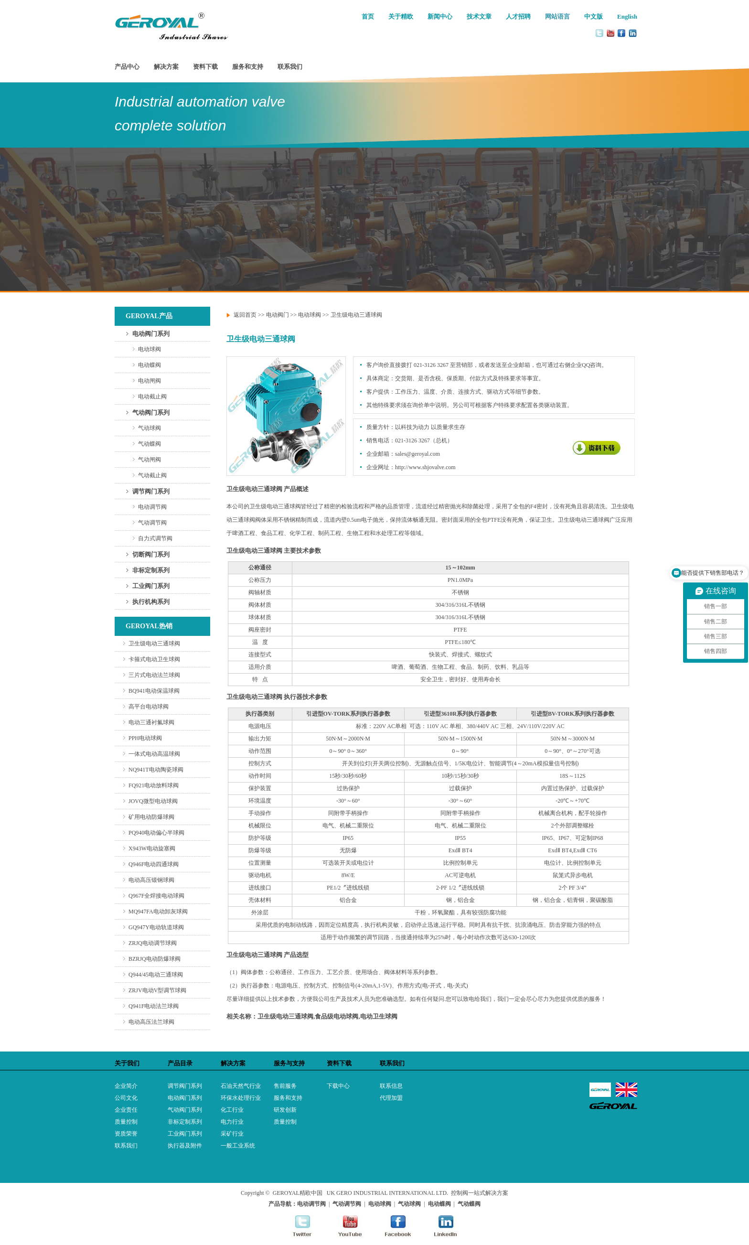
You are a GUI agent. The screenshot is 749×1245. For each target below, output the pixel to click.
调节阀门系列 (151, 491)
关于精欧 (400, 16)
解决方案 (166, 66)
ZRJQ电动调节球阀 (152, 943)
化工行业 (232, 1109)
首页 (368, 16)
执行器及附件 (185, 1145)
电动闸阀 (149, 380)
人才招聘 (518, 16)
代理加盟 (391, 1098)
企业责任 (126, 1109)
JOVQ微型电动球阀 (153, 801)
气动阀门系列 (151, 412)
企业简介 (126, 1086)
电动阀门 (277, 314)
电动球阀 (149, 349)
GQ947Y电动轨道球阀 (156, 927)
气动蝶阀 (149, 443)
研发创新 (285, 1109)
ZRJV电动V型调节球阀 (157, 990)
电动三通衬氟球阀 (151, 722)
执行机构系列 (151, 601)
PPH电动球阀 (145, 738)
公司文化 (126, 1098)
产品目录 (180, 1063)
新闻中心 (440, 16)
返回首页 (245, 314)
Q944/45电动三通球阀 (155, 974)
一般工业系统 (238, 1145)
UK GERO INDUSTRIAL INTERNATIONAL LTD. (387, 1193)
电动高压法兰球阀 (151, 1022)
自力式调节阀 (155, 538)
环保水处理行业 (241, 1098)
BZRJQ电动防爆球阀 (154, 958)
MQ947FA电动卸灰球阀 (158, 911)
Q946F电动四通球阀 (153, 864)
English (627, 16)
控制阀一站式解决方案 (479, 1193)
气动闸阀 (149, 459)
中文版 (593, 16)
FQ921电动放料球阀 (153, 785)
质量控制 (126, 1121)
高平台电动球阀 (148, 706)
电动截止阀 (152, 396)
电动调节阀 (152, 507)
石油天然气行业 (241, 1086)
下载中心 (338, 1086)
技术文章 (479, 16)
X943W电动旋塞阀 (151, 848)
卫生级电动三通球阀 (154, 643)
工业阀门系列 (151, 586)
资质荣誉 (126, 1133)
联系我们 (290, 66)
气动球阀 (149, 428)
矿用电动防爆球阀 (151, 817)
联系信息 (391, 1086)
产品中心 (127, 66)
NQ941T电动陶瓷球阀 (155, 769)
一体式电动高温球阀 (154, 754)
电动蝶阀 (149, 365)
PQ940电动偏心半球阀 (156, 832)
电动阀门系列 (151, 333)
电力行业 (232, 1121)
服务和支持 (247, 66)
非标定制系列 (151, 570)
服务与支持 (289, 1063)
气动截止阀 (152, 475)
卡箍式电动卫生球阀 (154, 659)
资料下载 (205, 66)
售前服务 (285, 1086)
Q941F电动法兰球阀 (153, 1006)
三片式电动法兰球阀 (154, 675)
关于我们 (127, 1063)
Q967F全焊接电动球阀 (156, 895)
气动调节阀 (152, 522)
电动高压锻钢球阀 (151, 880)
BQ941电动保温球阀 (154, 690)
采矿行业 (232, 1133)
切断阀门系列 (151, 554)
